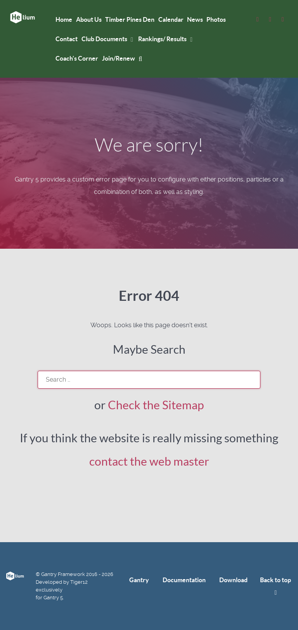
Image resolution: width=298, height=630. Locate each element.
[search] (149, 380)
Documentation (184, 579)
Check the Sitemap (156, 405)
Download (233, 579)
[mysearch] (141, 58)
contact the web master (149, 461)
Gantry (139, 579)
